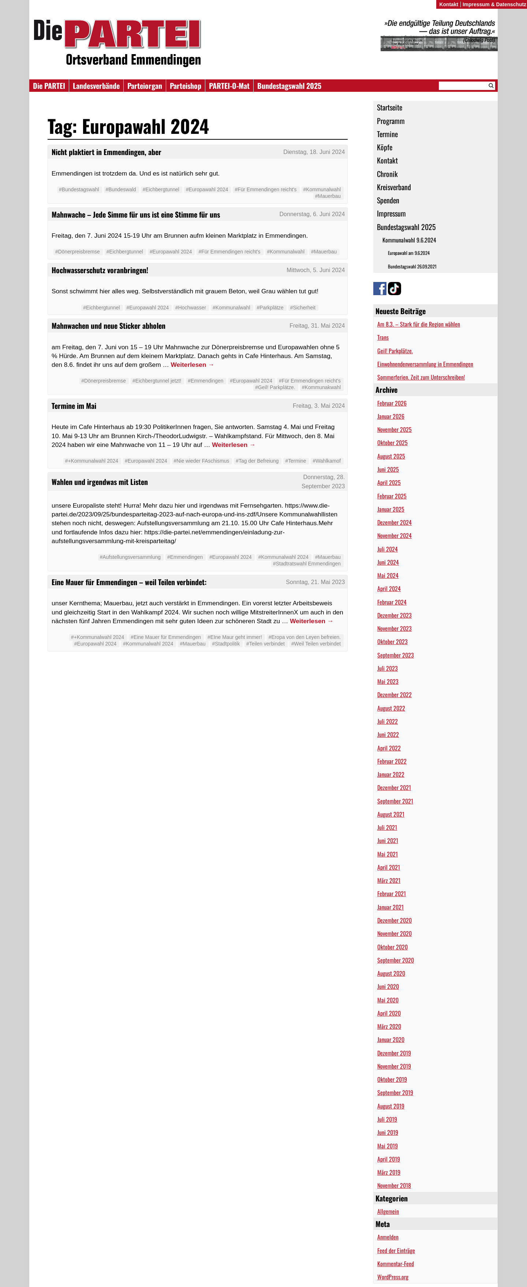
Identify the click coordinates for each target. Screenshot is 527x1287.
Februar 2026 (392, 403)
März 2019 (388, 1172)
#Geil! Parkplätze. (275, 387)
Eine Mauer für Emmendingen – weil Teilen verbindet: (129, 581)
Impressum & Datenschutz (494, 4)
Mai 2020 (388, 1000)
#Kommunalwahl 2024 (283, 557)
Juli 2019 (387, 1119)
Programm (391, 120)
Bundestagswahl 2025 (289, 85)
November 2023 (394, 628)
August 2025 (391, 456)
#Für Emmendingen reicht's (265, 189)
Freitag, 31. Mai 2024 (317, 326)
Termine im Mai (74, 405)
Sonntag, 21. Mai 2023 (315, 582)
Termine (387, 133)
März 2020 (389, 1026)
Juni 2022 (388, 734)
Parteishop (185, 85)
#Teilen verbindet (265, 644)
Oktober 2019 (392, 1079)
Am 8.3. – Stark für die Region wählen (418, 324)
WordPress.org (392, 1276)
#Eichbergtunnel (161, 189)
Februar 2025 (392, 496)
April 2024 (389, 588)
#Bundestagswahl (79, 189)
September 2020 (395, 960)
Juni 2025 (388, 469)
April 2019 (388, 1159)
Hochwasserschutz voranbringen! (100, 269)
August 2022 (391, 708)
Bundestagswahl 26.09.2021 (412, 266)
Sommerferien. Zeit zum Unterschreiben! (421, 377)
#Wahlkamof (327, 461)
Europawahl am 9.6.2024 (409, 252)
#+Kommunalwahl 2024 (91, 461)
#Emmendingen (205, 381)
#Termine (295, 461)
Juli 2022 (387, 721)
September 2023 (395, 655)
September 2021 (395, 801)
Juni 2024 (388, 562)
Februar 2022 (392, 761)
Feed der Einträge (396, 1250)
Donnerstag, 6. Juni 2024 (312, 214)
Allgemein (388, 1211)
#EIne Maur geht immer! (235, 637)
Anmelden (388, 1237)
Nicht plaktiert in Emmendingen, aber (106, 151)
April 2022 (389, 748)
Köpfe (384, 147)
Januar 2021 (390, 907)
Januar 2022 (390, 774)
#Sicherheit (302, 308)
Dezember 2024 (394, 522)
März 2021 (388, 880)
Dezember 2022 (394, 694)
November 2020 (394, 933)
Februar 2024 (392, 602)
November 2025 (394, 429)
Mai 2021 (387, 854)
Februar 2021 (391, 893)
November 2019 (394, 1066)
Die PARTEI (49, 85)
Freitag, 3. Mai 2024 (319, 406)
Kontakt (387, 160)
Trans (383, 337)
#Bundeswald (121, 189)
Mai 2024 (388, 575)
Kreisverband (394, 186)
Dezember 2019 (394, 1053)
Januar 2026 (390, 416)
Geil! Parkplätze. (395, 350)
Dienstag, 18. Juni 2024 (314, 152)
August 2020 (391, 973)
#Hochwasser (190, 308)
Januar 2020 (390, 1039)
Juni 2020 (388, 986)
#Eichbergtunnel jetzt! (156, 381)
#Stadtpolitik (226, 644)
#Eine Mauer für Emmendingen (166, 637)
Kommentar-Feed (395, 1263)
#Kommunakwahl (321, 387)
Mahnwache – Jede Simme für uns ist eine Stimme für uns (136, 214)
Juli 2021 (387, 827)
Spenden (388, 200)
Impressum (391, 213)
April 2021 (388, 867)
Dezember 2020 (394, 920)
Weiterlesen (192, 364)
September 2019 (395, 1092)
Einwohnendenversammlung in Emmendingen (425, 364)
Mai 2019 (387, 1145)
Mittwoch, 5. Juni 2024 (316, 270)
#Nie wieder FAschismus (201, 461)
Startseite (389, 107)
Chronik (387, 173)
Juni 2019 (387, 1132)
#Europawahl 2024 (207, 189)
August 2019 (390, 1106)
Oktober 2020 (392, 946)
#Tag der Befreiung (257, 461)
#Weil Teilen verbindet (316, 644)
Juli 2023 (387, 668)
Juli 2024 (387, 549)
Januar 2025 (390, 509)
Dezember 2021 (394, 787)
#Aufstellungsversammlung (130, 557)
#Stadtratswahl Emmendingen (307, 564)
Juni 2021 (387, 840)
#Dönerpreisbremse (77, 252)
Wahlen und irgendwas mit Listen (100, 481)
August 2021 (390, 814)
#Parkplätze (270, 308)
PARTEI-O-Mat (229, 85)
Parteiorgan (144, 85)
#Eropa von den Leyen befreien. (305, 637)
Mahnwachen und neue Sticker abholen (108, 325)
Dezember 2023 (394, 615)
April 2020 (389, 1013)
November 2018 (394, 1185)
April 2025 (389, 482)
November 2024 (394, 535)
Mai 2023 (388, 681)
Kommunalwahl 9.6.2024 (409, 240)
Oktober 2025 (392, 442)
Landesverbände (96, 85)
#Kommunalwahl (322, 189)
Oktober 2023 (392, 641)
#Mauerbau (328, 196)
